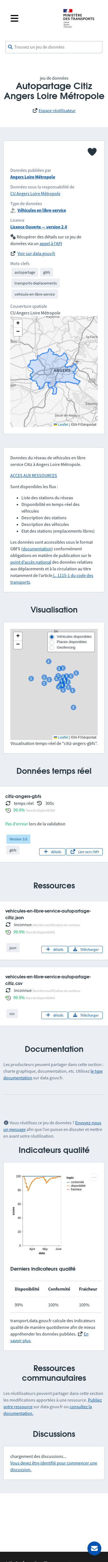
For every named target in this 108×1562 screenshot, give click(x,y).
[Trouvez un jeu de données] (54, 47)
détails (52, 851)
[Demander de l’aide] (94, 1548)
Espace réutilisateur (57, 110)
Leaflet (61, 737)
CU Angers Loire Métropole (35, 193)
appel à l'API (51, 243)
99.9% (19, 810)
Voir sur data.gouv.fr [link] (36, 253)
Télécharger (85, 949)
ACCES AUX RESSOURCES (33, 475)
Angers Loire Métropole (32, 177)
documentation (37, 548)
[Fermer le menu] (32, 18)
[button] (18, 636)
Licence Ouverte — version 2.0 (38, 227)
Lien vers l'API (84, 851)
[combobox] (54, 47)
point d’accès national (30, 562)
